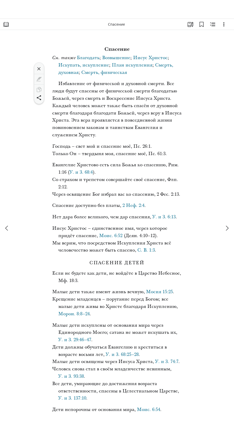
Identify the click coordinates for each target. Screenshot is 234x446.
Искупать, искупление (83, 65)
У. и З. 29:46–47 (74, 340)
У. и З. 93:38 (71, 376)
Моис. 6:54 (148, 409)
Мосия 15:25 (159, 292)
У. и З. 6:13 (164, 217)
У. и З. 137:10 (72, 398)
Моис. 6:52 (110, 236)
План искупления (132, 65)
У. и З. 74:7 (166, 361)
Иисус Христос (150, 58)
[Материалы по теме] (213, 24)
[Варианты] (224, 24)
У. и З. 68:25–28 (122, 354)
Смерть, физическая (104, 72)
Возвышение (116, 58)
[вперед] (227, 228)
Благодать (88, 58)
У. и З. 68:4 (81, 172)
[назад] (7, 228)
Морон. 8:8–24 (74, 314)
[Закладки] (201, 24)
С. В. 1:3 (146, 250)
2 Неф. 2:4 (133, 205)
